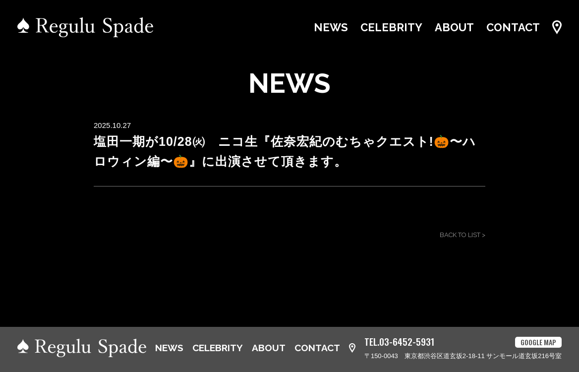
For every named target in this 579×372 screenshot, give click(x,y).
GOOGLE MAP (538, 342)
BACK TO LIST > (462, 235)
